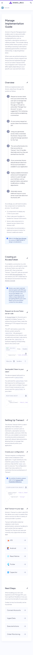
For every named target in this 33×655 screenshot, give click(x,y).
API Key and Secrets (16, 274)
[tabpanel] (16, 355)
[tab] (19, 349)
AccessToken (11, 317)
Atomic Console (10, 281)
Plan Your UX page (21, 238)
